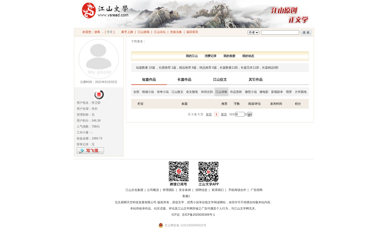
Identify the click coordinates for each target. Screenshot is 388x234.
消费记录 (211, 56)
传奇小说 (163, 92)
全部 (136, 92)
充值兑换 (176, 32)
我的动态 (248, 56)
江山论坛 (160, 32)
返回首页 (192, 32)
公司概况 (153, 190)
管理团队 (168, 190)
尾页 (224, 114)
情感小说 (148, 92)
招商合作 (200, 196)
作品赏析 (236, 92)
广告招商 (257, 190)
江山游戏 (143, 32)
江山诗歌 (221, 92)
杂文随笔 (192, 92)
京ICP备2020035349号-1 (198, 214)
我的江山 (192, 56)
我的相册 (229, 56)
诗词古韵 (207, 92)
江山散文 (177, 92)
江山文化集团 (134, 190)
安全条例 (185, 190)
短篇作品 (149, 79)
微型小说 (251, 92)
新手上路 (127, 32)
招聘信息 (201, 190)
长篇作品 (184, 79)
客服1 (186, 196)
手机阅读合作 (237, 190)
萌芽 (289, 92)
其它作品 (256, 79)
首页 (209, 114)
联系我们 (218, 190)
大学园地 (301, 92)
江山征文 (220, 79)
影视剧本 (277, 92)
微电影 (264, 92)
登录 (110, 32)
